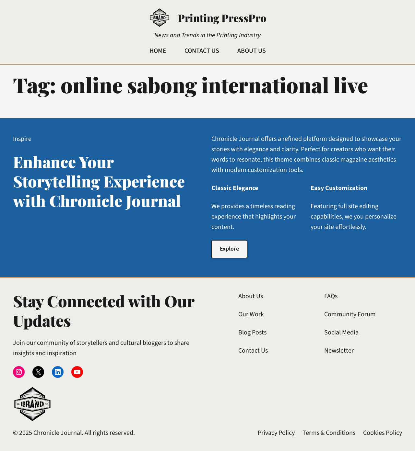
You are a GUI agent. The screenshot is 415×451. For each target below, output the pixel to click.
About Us (250, 296)
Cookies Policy (382, 432)
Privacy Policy (276, 432)
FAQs (331, 296)
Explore (229, 249)
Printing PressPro (222, 18)
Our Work (251, 314)
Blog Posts (252, 332)
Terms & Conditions (328, 432)
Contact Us (253, 350)
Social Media (341, 332)
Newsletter (339, 350)
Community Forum (350, 314)
